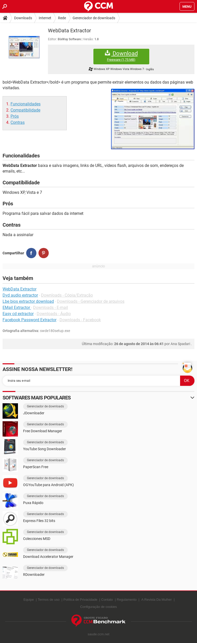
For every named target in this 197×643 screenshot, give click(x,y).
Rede (62, 18)
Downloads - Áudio (54, 313)
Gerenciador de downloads (94, 18)
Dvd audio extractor (20, 295)
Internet (45, 18)
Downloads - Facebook (80, 319)
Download (121, 56)
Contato (107, 599)
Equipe (28, 599)
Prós (15, 116)
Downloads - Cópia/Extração (67, 295)
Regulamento (126, 599)
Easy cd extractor (18, 313)
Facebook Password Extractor (29, 319)
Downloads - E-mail (50, 307)
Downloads (23, 18)
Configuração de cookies (98, 607)
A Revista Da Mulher (156, 599)
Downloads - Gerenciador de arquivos (90, 301)
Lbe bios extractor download (28, 301)
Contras (18, 122)
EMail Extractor (17, 307)
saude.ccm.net (99, 634)
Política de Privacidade (80, 599)
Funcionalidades (26, 104)
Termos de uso (49, 599)
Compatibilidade (25, 110)
